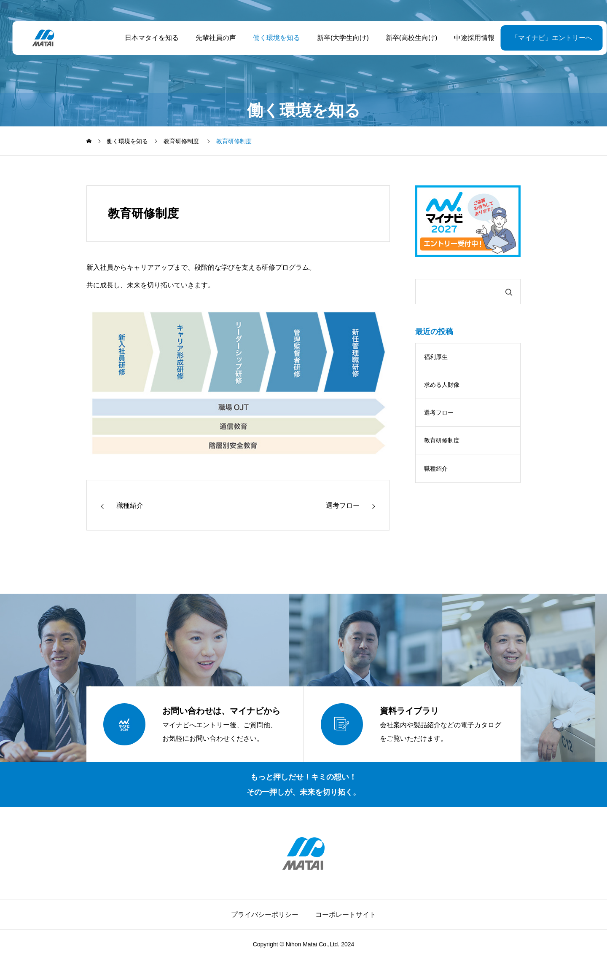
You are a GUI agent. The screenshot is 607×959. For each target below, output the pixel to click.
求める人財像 (441, 384)
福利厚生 (436, 357)
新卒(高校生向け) (405, 37)
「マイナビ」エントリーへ (530, 37)
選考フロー (439, 412)
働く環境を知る (270, 37)
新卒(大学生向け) (337, 37)
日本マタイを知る (145, 37)
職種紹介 (436, 468)
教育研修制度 (441, 440)
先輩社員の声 (209, 37)
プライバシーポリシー (264, 914)
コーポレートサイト (345, 914)
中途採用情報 (468, 37)
